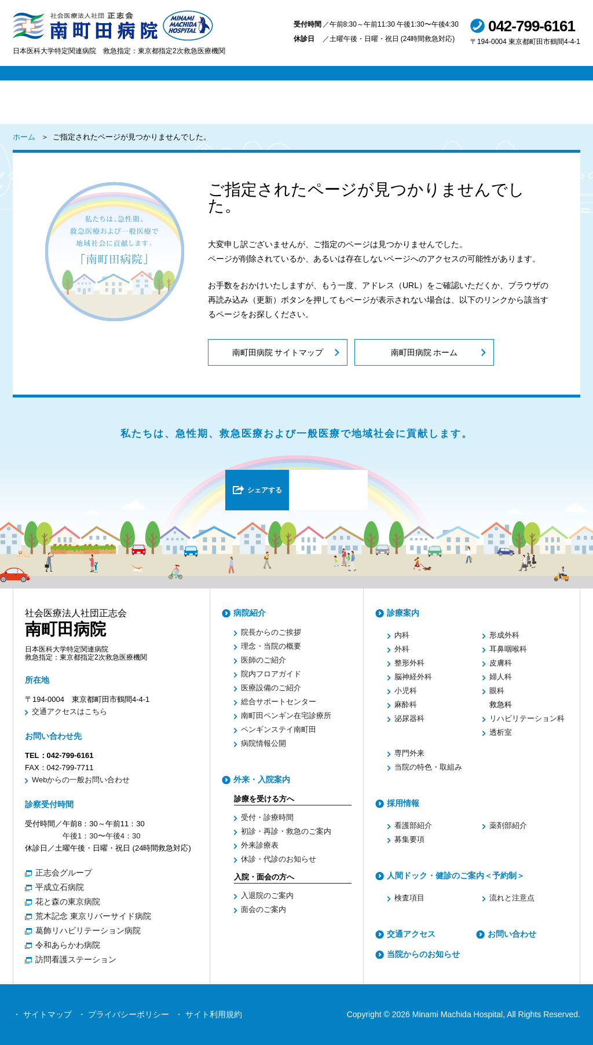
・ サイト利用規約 (208, 1014)
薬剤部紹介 (508, 825)
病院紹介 (249, 612)
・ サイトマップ (42, 1014)
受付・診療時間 (267, 817)
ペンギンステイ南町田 (278, 729)
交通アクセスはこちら (69, 711)
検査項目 (409, 897)
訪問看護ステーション (75, 959)
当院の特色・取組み (428, 767)
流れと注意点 (512, 897)
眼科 (496, 690)
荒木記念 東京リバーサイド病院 (93, 916)
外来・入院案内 (261, 779)
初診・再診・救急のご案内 (286, 831)
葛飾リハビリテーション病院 (88, 930)
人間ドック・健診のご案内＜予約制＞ (456, 875)
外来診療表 (260, 845)
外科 (401, 649)
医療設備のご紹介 (271, 687)
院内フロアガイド (271, 673)
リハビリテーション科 (527, 718)
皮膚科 (500, 662)
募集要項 (409, 839)
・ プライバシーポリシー (123, 1014)
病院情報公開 (263, 743)
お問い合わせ (512, 934)
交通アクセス (411, 934)
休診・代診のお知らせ (278, 859)
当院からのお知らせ (423, 954)
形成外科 (504, 635)
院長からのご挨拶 (271, 632)
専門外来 (409, 753)
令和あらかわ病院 (67, 945)
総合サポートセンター (278, 701)
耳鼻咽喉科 (508, 649)
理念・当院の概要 (271, 646)
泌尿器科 (409, 718)
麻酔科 (405, 704)
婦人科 (500, 676)
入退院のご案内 (267, 895)
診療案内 (403, 612)
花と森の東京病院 (67, 901)
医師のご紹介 (263, 660)
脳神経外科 (413, 676)
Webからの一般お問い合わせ (81, 779)
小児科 (405, 690)
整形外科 (409, 662)
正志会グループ (63, 872)
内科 (401, 635)
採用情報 (403, 803)
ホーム (24, 137)
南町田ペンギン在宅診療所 (286, 715)
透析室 (500, 732)
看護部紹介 (413, 825)
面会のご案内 (263, 909)
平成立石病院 (59, 887)
